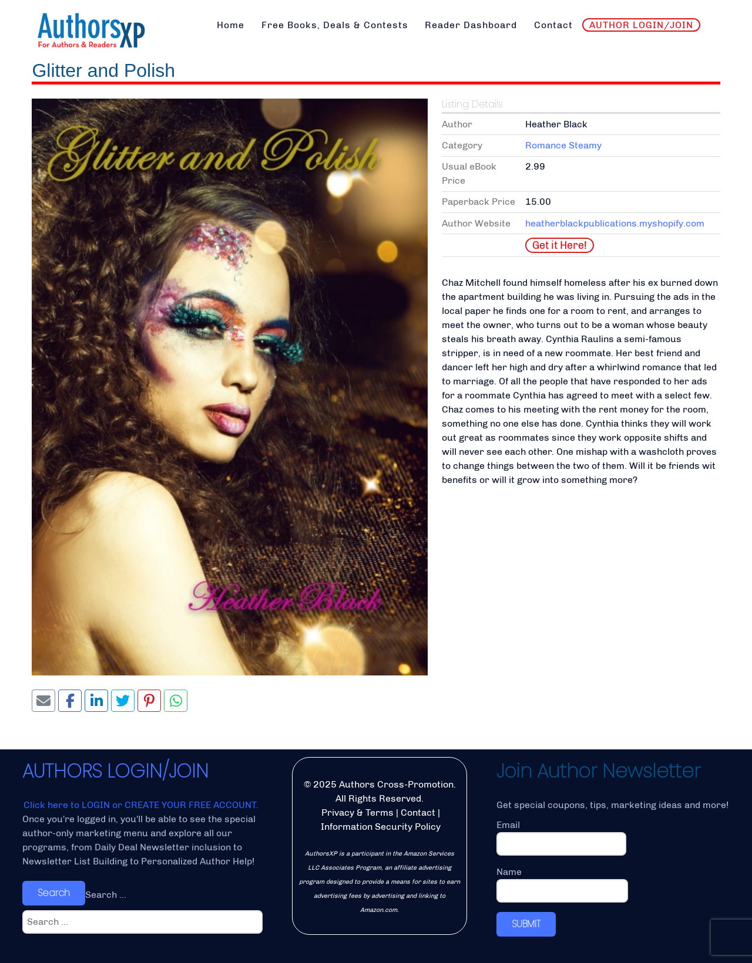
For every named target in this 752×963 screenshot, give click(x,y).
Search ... (105, 894)
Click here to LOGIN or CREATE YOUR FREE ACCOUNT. (141, 804)
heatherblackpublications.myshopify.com (614, 223)
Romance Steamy (563, 145)
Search (54, 893)
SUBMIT (526, 924)
